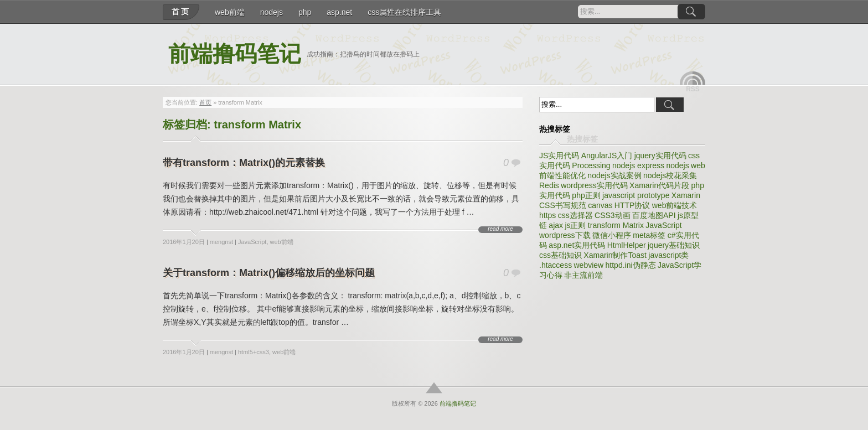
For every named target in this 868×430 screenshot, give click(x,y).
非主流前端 (583, 275)
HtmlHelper (626, 245)
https (547, 215)
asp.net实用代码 (577, 245)
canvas (600, 205)
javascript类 (668, 255)
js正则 (575, 225)
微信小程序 (611, 235)
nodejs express (638, 165)
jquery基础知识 (674, 245)
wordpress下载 (565, 235)
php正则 (586, 195)
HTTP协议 (632, 205)
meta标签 (649, 235)
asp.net (339, 12)
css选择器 (575, 215)
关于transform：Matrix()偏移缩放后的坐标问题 (269, 272)
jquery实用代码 (660, 155)
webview (588, 265)
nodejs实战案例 (614, 175)
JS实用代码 (559, 155)
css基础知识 (560, 255)
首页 (181, 11)
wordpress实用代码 (594, 185)
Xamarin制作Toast (615, 255)
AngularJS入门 (607, 155)
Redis (549, 185)
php (304, 12)
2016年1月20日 (184, 242)
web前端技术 (675, 205)
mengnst (221, 242)
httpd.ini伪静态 (631, 265)
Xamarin (685, 195)
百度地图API (654, 215)
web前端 (230, 12)
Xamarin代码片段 (659, 185)
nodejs (271, 12)
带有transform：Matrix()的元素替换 (244, 162)
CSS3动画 (613, 215)
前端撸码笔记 (234, 54)
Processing (591, 165)
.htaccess (555, 265)
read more (500, 229)
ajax (556, 225)
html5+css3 (253, 352)
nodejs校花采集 (670, 175)
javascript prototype (635, 195)
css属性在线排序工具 (404, 12)
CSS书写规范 (562, 205)
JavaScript (252, 242)
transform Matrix (616, 225)
